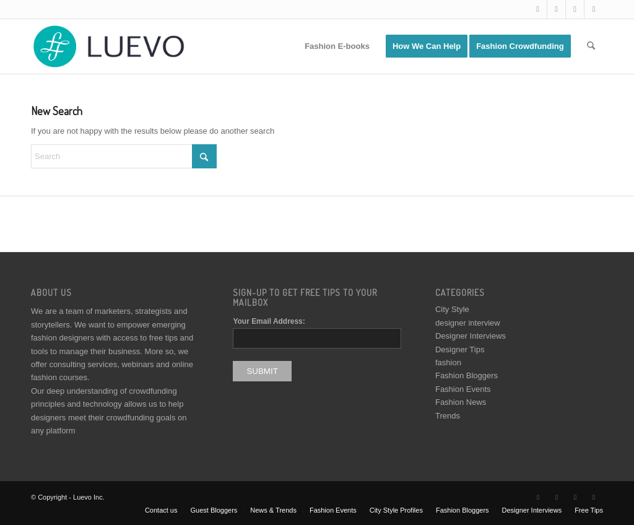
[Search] (591, 46)
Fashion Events (463, 389)
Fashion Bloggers (466, 375)
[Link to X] (538, 9)
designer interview (467, 323)
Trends (447, 415)
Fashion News (460, 402)
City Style (452, 309)
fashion (448, 362)
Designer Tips (459, 349)
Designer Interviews (470, 336)
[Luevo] (108, 46)
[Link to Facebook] (556, 9)
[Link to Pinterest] (593, 9)
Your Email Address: (269, 321)
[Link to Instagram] (575, 9)
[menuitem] (337, 46)
